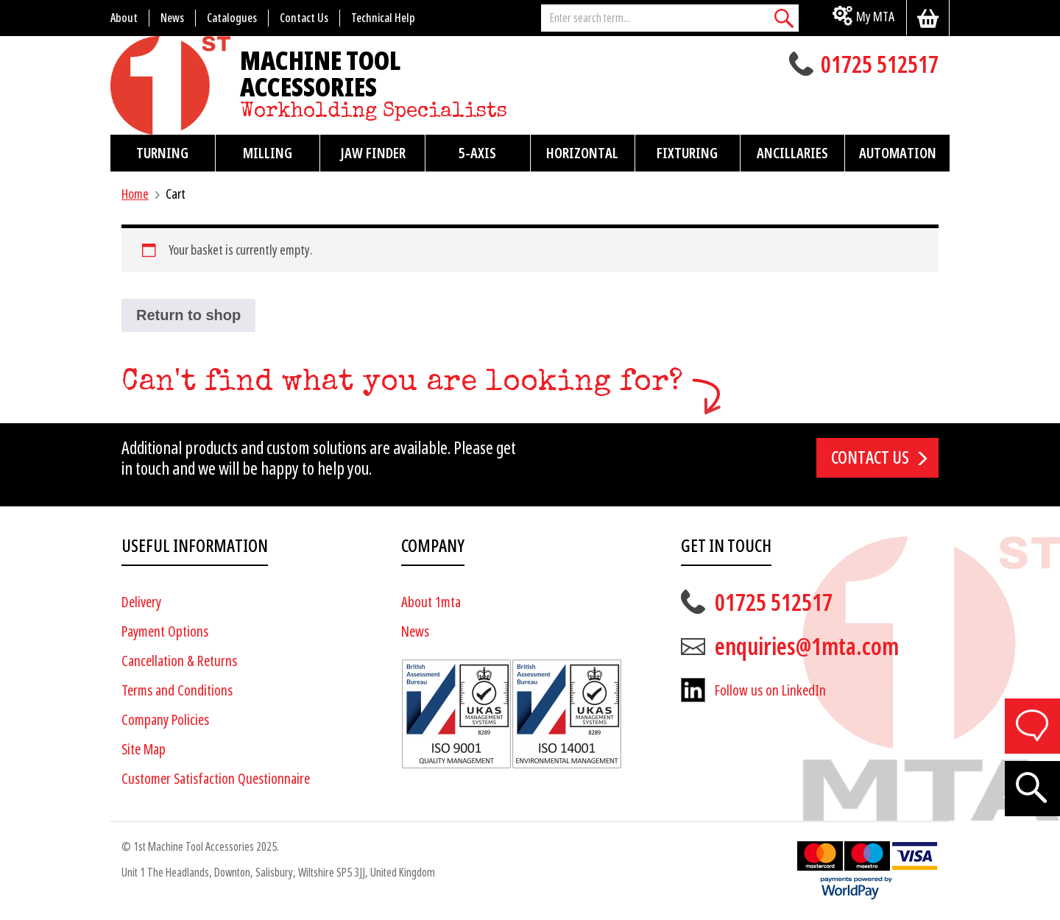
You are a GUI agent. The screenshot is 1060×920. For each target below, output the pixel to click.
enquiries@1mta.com (807, 647)
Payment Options (164, 632)
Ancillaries (792, 153)
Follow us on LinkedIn (770, 690)
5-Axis (477, 153)
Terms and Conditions (177, 690)
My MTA (875, 16)
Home (135, 194)
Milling (267, 153)
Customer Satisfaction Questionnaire (215, 779)
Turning (162, 153)
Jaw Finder (373, 153)
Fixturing (687, 153)
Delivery (141, 602)
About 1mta (431, 602)
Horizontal (582, 153)
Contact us (870, 457)
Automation (897, 153)
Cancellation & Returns (179, 661)
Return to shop (188, 315)
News (415, 632)
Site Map (143, 749)
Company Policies (165, 720)
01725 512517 (880, 66)
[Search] (784, 18)
